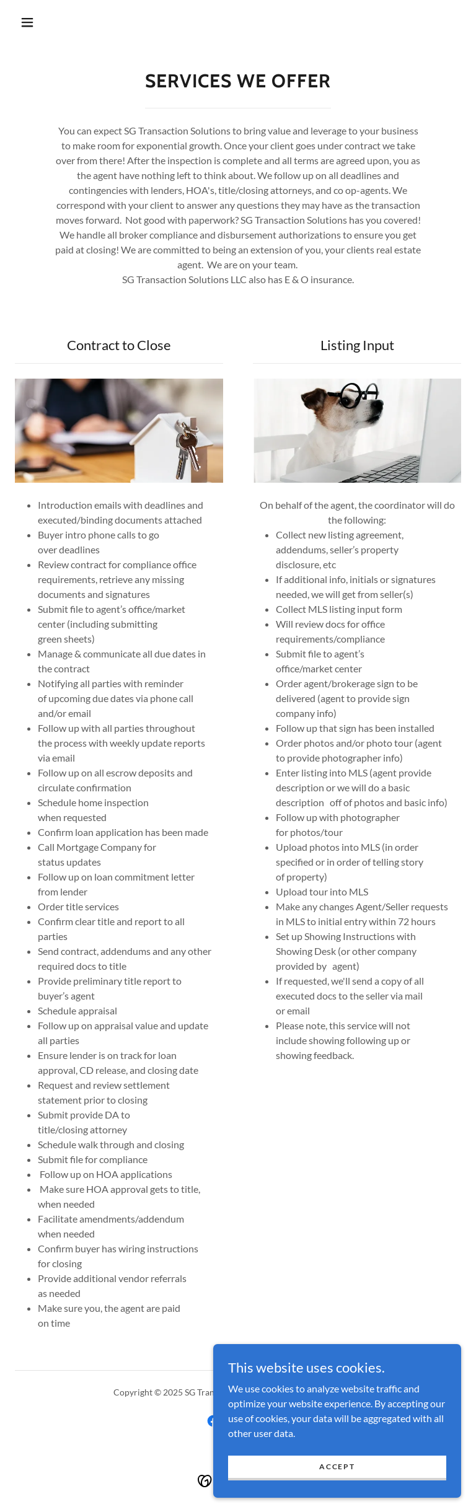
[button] (27, 22)
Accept (337, 1466)
